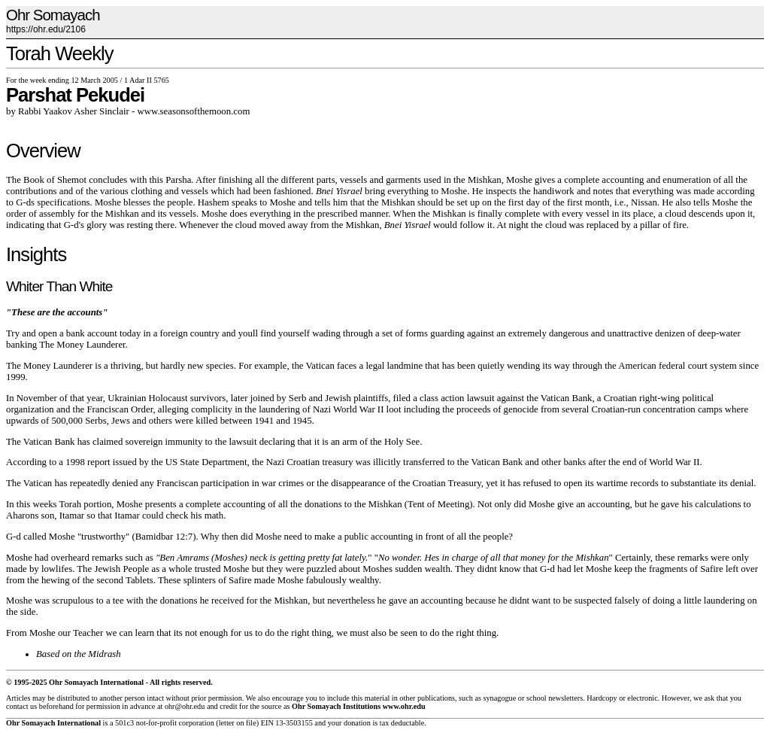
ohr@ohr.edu (185, 706)
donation (357, 723)
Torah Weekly (60, 53)
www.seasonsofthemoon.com (194, 111)
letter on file (237, 723)
